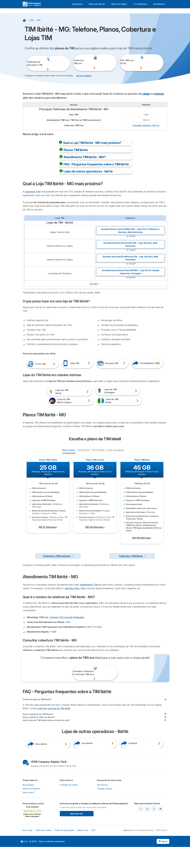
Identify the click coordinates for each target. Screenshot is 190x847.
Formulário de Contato (69, 785)
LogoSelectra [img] (24, 841)
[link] (32, 810)
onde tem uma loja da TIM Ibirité (53, 708)
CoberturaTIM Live (76, 62)
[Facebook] (140, 809)
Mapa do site (82, 830)
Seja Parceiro (102, 785)
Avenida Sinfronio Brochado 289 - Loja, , (130, 244)
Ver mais (93, 284)
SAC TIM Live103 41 (123, 62)
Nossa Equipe (28, 785)
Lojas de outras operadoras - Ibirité (88, 171)
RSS (93, 830)
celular (146, 93)
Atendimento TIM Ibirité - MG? (85, 157)
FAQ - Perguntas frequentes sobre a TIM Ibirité (96, 164)
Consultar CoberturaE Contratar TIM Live (76, 673)
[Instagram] (154, 809)
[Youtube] (160, 809)
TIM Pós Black (98, 450)
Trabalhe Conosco (104, 789)
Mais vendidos (68, 450)
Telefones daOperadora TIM (30, 63)
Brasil (163, 841)
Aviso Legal (27, 830)
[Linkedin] (147, 809)
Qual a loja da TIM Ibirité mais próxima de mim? (46, 720)
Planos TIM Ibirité (76, 150)
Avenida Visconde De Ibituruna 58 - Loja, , (130, 258)
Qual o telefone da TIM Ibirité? (38, 714)
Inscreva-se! (76, 813)
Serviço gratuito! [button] (83, 76)
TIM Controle (83, 450)
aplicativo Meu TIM (74, 588)
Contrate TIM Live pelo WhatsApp (66, 617)
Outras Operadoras (115, 450)
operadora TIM (32, 191)
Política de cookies (43, 830)
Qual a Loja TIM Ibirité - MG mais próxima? (92, 143)
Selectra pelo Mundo (31, 789)
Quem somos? (28, 792)
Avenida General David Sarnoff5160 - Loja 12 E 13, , (130, 272)
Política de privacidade (64, 830)
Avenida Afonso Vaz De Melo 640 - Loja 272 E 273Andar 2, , (130, 230)
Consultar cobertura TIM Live (146, 125)
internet (159, 93)
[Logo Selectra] (32, 4)
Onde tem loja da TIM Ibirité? (37, 699)
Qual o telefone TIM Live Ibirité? (39, 717)
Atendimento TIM (89, 584)
